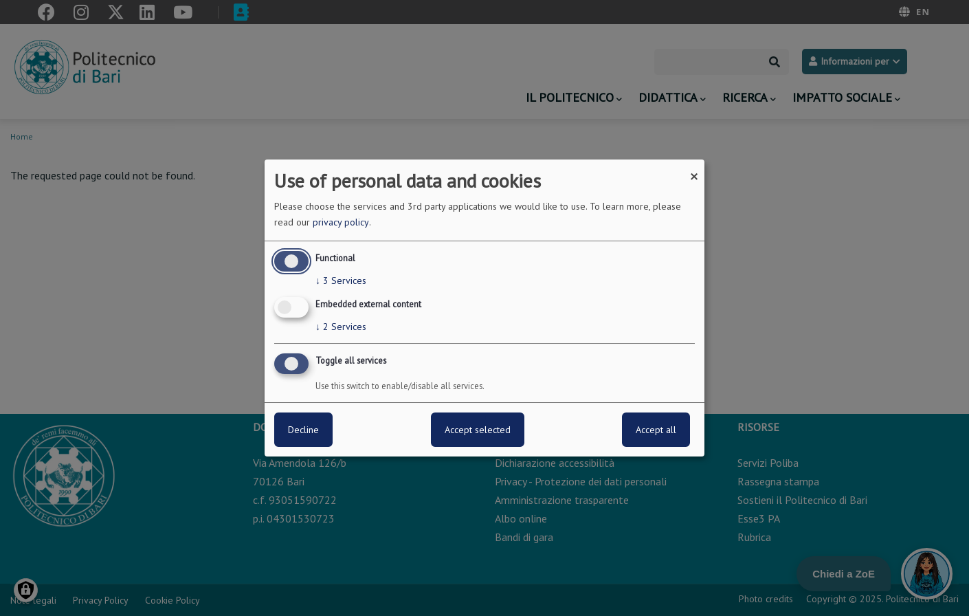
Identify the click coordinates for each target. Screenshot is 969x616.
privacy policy (341, 222)
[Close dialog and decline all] (694, 168)
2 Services (340, 326)
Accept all (656, 430)
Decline (303, 430)
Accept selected (478, 430)
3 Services (340, 280)
